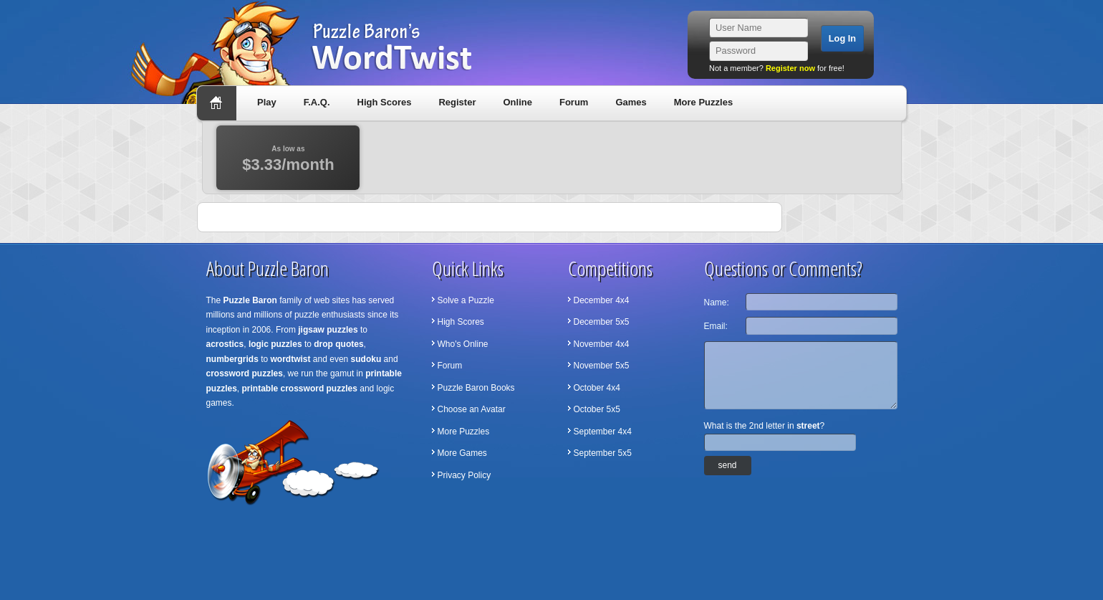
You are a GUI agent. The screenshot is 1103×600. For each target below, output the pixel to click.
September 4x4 (603, 432)
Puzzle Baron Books (476, 388)
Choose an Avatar (472, 409)
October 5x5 (597, 409)
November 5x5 (602, 366)
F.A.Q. (317, 102)
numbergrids (232, 359)
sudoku (366, 359)
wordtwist (291, 359)
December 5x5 (602, 322)
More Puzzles (703, 102)
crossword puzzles (244, 373)
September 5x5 (603, 453)
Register (457, 102)
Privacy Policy (464, 475)
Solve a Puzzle (466, 300)
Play (266, 102)
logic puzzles (275, 344)
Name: (716, 302)
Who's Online (463, 344)
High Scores (384, 102)
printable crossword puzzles (299, 389)
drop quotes (338, 344)
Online (517, 102)
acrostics (225, 344)
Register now (790, 68)
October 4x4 (597, 388)
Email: (716, 326)
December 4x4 (602, 300)
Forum (573, 102)
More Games (462, 453)
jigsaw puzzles (327, 330)
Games (630, 102)
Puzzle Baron (250, 300)
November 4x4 (602, 344)
